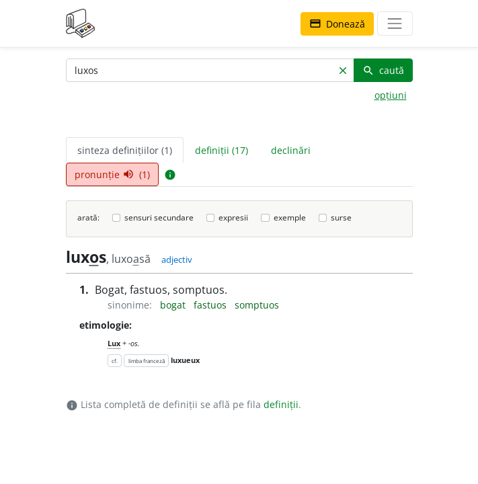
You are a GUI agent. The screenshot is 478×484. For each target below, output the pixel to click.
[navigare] (394, 23)
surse (341, 217)
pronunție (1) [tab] (112, 174)
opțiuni (390, 95)
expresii (233, 217)
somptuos (257, 304)
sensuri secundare (159, 217)
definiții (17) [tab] (221, 150)
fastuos (211, 304)
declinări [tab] (291, 150)
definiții (281, 404)
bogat (174, 304)
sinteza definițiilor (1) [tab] (124, 150)
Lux (114, 343)
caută (383, 70)
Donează (337, 23)
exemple (290, 217)
